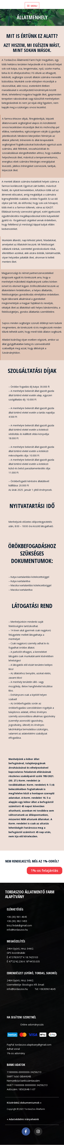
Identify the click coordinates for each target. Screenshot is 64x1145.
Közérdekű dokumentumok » (24, 1102)
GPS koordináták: (16, 952)
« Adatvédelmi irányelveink (23, 1119)
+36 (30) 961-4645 (17, 916)
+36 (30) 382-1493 (17, 921)
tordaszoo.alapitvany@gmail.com (33, 1044)
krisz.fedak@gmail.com (19, 925)
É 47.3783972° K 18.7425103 (22, 957)
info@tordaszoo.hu (17, 929)
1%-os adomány (16, 1053)
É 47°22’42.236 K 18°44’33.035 (23, 961)
